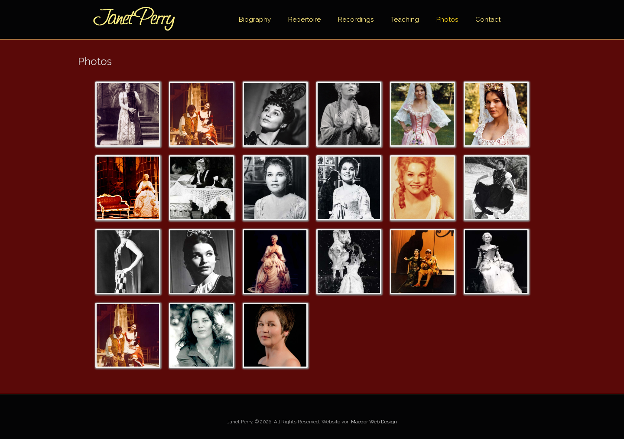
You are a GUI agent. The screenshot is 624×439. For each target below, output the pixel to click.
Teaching (405, 19)
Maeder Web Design (374, 422)
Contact (487, 19)
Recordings (356, 19)
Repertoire (304, 19)
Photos (447, 19)
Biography (255, 19)
